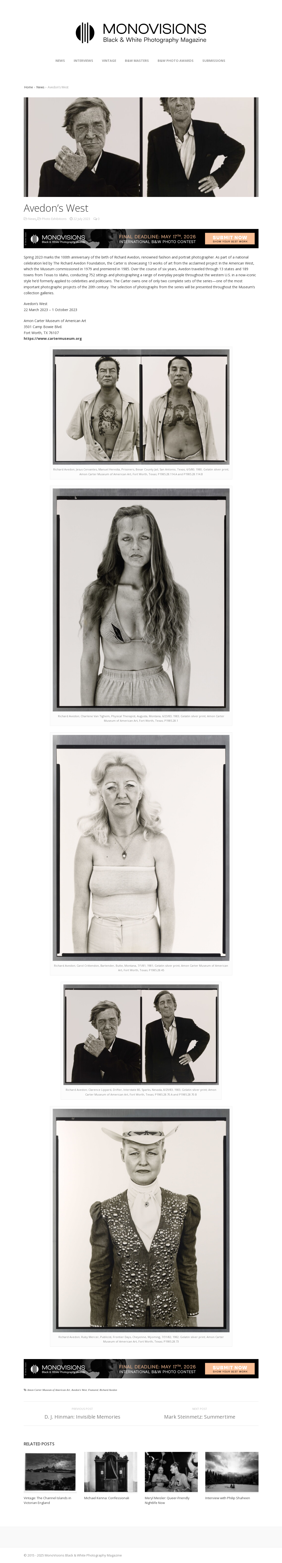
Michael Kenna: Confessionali (106, 1498)
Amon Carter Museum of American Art (48, 1389)
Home (28, 87)
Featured (93, 1389)
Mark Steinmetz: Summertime (199, 1416)
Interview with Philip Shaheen (227, 1498)
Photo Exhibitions (54, 219)
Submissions (213, 60)
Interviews (83, 60)
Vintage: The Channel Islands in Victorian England (47, 1500)
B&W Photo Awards (176, 60)
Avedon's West (79, 1389)
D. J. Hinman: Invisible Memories (82, 1416)
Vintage (109, 60)
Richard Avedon (108, 1389)
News (60, 60)
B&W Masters (137, 60)
